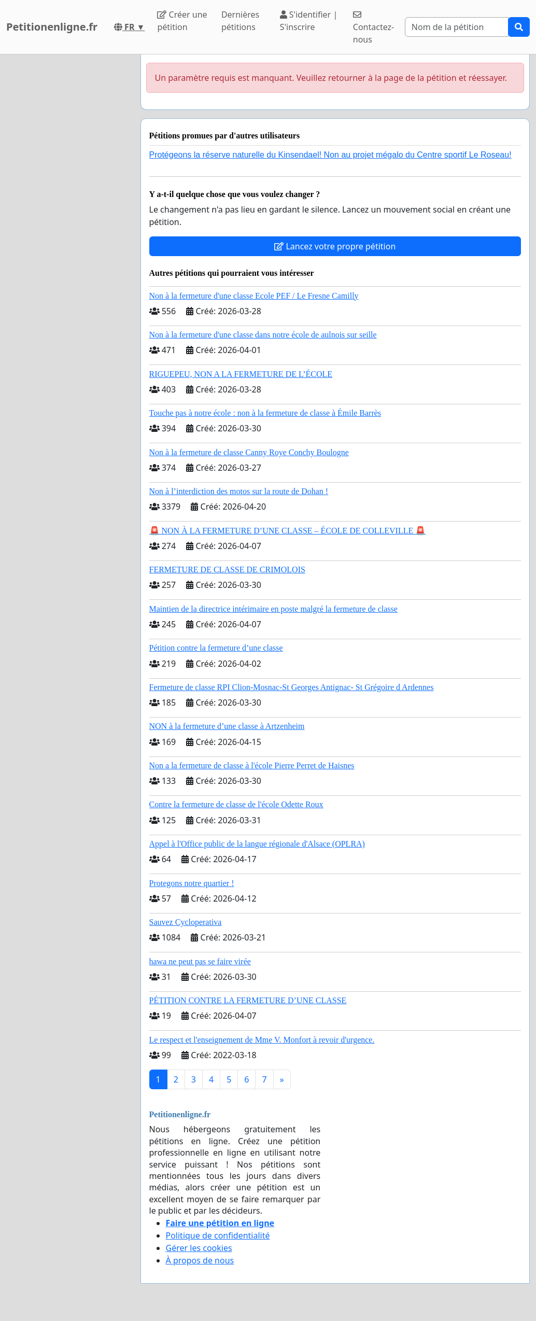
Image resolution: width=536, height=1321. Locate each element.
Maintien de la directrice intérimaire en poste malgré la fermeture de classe (273, 609)
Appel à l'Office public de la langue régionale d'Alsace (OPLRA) (257, 843)
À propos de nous (200, 1260)
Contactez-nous (373, 27)
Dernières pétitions (240, 21)
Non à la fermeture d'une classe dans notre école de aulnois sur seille (263, 334)
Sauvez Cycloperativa (185, 922)
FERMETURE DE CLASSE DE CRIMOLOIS (227, 569)
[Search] (457, 27)
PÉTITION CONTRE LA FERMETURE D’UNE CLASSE (248, 1000)
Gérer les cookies (199, 1248)
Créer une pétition (182, 21)
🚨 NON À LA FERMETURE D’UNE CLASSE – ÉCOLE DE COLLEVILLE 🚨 (287, 530)
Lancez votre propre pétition (335, 246)
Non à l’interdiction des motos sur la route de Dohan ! (239, 491)
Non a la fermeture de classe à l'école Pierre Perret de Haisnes (252, 765)
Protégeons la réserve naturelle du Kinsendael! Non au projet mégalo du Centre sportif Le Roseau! (330, 154)
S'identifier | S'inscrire (309, 21)
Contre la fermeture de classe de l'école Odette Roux (236, 804)
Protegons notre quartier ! (191, 883)
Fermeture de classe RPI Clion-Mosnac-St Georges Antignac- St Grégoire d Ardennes (291, 687)
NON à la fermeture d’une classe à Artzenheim (227, 726)
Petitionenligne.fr (51, 27)
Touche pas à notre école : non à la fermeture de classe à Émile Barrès (265, 413)
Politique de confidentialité (218, 1235)
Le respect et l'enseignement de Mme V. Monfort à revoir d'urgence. (262, 1039)
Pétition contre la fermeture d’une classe (216, 647)
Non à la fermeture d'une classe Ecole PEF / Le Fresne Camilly (254, 295)
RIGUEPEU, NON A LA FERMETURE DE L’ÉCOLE (241, 374)
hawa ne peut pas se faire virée (200, 961)
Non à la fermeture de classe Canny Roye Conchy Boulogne (249, 452)
